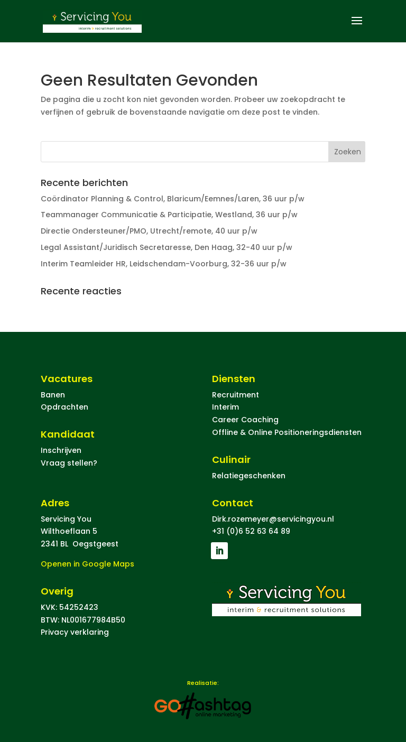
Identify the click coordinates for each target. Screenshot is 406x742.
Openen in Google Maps (87, 564)
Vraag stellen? (69, 463)
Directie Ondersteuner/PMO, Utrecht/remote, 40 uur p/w (149, 231)
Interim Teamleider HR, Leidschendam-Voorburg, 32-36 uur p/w (164, 263)
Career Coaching (245, 419)
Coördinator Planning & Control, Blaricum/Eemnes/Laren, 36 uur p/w (172, 198)
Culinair (231, 459)
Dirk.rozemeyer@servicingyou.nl (273, 519)
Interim (225, 407)
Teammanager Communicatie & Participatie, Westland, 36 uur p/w (169, 214)
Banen (53, 394)
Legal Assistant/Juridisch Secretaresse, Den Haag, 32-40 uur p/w (166, 247)
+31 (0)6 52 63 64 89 (251, 531)
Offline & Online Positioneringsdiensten (287, 432)
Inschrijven (61, 450)
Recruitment (235, 394)
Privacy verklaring (75, 632)
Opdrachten (64, 407)
